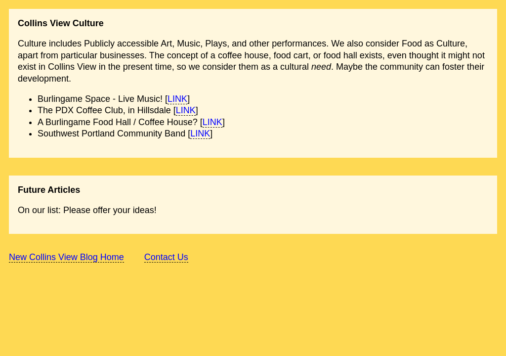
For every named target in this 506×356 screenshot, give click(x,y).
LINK (177, 99)
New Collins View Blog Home (66, 257)
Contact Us (166, 257)
